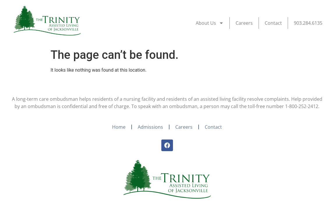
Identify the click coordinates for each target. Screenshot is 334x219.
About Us (210, 23)
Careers (244, 23)
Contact (273, 23)
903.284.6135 (308, 23)
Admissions (150, 127)
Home (119, 127)
